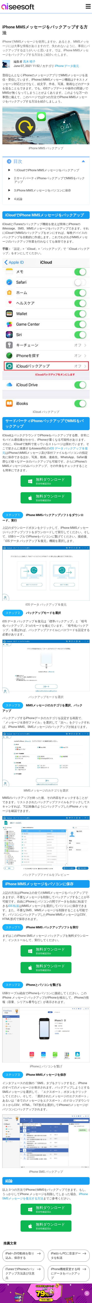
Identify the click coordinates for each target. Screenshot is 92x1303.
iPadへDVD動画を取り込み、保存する (19, 1256)
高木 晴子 (29, 61)
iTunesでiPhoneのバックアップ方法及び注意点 (20, 1273)
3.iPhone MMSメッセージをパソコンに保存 (42, 190)
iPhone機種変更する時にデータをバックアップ (65, 1273)
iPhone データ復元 (67, 66)
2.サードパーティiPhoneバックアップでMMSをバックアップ (49, 180)
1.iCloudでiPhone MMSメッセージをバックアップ (46, 170)
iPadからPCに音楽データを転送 (66, 1256)
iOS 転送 (13, 906)
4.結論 (18, 199)
